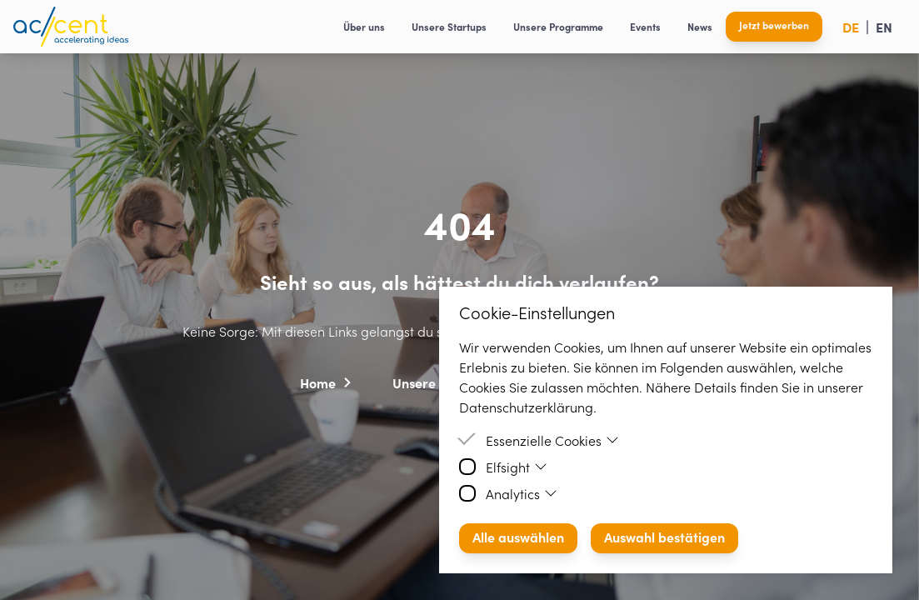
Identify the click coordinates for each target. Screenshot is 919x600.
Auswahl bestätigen (664, 537)
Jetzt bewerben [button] (774, 25)
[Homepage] (70, 27)
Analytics (521, 493)
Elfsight (516, 467)
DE (850, 27)
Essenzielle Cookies (552, 440)
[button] (326, 383)
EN (884, 27)
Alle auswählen (518, 537)
